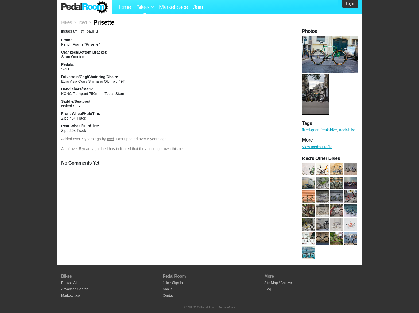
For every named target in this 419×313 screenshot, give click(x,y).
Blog (267, 289)
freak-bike (328, 130)
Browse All (69, 283)
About (167, 289)
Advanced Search (74, 289)
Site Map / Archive (278, 283)
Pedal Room (84, 7)
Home (123, 7)
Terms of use (227, 307)
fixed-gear (310, 130)
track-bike (347, 130)
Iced (110, 139)
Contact (168, 295)
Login (350, 4)
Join (198, 7)
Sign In (177, 283)
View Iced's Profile (317, 147)
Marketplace (173, 7)
